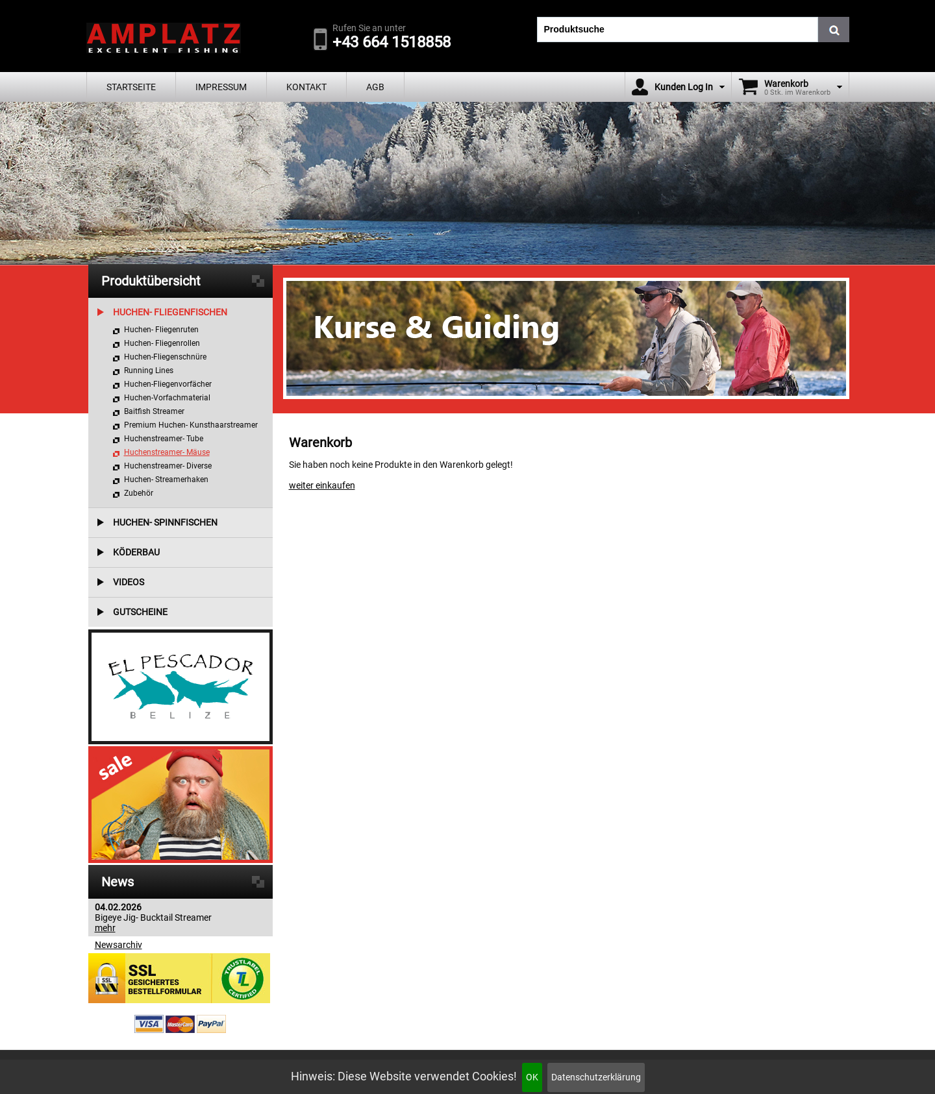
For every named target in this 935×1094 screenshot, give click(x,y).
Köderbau (136, 552)
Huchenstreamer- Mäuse (167, 452)
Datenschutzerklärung (596, 1077)
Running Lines (148, 370)
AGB (375, 87)
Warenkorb (786, 84)
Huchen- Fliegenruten (161, 329)
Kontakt (306, 87)
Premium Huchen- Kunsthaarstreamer (191, 425)
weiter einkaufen (322, 485)
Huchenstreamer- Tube (163, 438)
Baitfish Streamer (154, 411)
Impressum (221, 87)
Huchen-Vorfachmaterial (167, 397)
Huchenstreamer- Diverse (168, 465)
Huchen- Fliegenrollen (162, 343)
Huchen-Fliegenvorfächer (168, 384)
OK (532, 1077)
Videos (128, 582)
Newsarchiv (118, 945)
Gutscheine (140, 612)
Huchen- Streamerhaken (166, 479)
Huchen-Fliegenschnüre (165, 356)
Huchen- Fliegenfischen (170, 312)
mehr (105, 928)
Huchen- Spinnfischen (165, 522)
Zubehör (138, 493)
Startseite (131, 87)
